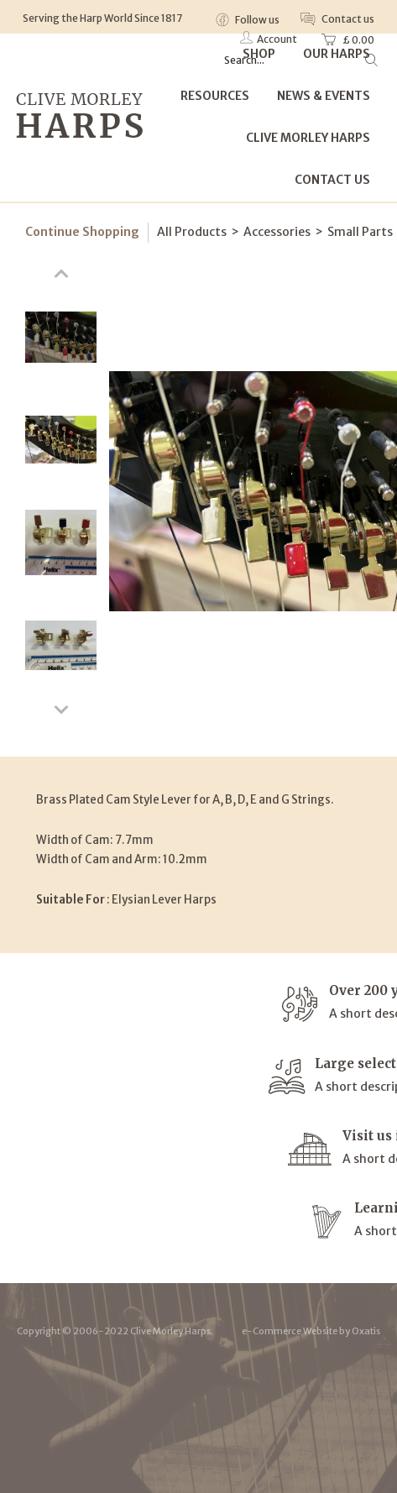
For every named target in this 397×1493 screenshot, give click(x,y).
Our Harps (336, 53)
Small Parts (360, 231)
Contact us (347, 19)
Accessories (277, 231)
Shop (259, 53)
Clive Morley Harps (308, 137)
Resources (214, 95)
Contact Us (332, 179)
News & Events (323, 95)
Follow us (256, 19)
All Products (192, 231)
